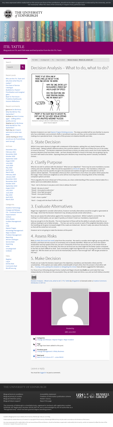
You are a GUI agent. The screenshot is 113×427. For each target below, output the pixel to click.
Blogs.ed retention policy (12, 399)
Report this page (46, 401)
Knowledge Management (14, 231)
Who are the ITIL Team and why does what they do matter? (15, 81)
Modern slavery (45, 399)
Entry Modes (10, 219)
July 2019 (9, 190)
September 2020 (11, 159)
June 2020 (9, 166)
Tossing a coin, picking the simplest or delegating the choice (55, 267)
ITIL (7, 224)
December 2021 (11, 150)
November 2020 (11, 154)
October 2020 (10, 156)
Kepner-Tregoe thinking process (62, 132)
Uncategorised (11, 249)
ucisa (7, 246)
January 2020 (10, 177)
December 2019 (11, 179)
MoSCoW (76, 169)
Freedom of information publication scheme (55, 396)
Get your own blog (45, 416)
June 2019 (9, 193)
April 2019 (9, 197)
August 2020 (10, 161)
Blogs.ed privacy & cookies (13, 396)
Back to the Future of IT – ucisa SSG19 (50, 357)
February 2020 (11, 175)
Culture (8, 217)
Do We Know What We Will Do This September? (13, 112)
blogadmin (76, 281)
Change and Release (13, 210)
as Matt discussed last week (44, 241)
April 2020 (9, 170)
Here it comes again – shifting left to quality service (15, 118)
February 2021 (11, 152)
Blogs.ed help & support (12, 401)
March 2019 (10, 199)
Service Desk (10, 242)
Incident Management (13, 221)
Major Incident (11, 233)
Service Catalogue (12, 240)
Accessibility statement (48, 394)
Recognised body (10, 409)
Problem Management (13, 235)
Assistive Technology (13, 208)
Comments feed (11, 266)
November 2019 (11, 181)
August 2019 (10, 188)
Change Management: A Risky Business (50, 351)
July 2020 (9, 163)
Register (8, 259)
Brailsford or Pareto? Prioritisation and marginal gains (15, 92)
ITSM (7, 226)
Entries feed (10, 264)
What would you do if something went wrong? (15, 139)
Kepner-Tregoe (11, 228)
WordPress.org (11, 268)
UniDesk (9, 251)
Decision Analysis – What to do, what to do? (46, 281)
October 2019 (10, 184)
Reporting (9, 237)
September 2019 (11, 186)
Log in (8, 261)
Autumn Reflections (13, 101)
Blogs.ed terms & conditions (13, 394)
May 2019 (9, 195)
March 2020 (10, 172)
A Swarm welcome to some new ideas (14, 132)
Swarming (9, 244)
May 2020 (9, 168)
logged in (43, 373)
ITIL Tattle (14, 47)
